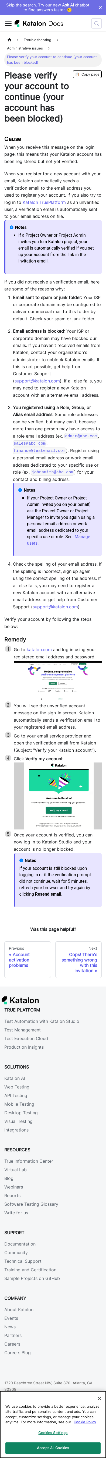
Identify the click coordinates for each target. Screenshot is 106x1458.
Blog (8, 1178)
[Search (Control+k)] (96, 23)
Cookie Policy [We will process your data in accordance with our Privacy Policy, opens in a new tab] (85, 1422)
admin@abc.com (81, 436)
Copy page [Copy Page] (87, 74)
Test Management (22, 1030)
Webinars (13, 1187)
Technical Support (23, 1261)
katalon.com (40, 649)
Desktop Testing (21, 1112)
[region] (53, 1424)
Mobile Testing (19, 1104)
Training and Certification (30, 1269)
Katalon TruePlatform (44, 202)
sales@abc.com (30, 443)
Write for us (16, 1212)
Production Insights (24, 1047)
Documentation (20, 1244)
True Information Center (28, 1161)
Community (16, 1252)
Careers (12, 1344)
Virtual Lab (15, 1169)
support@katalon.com (37, 381)
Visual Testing (18, 1121)
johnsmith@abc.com (53, 472)
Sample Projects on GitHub (32, 1278)
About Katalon (18, 1309)
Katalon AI (14, 1078)
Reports (12, 1195)
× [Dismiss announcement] (100, 7)
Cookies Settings (52, 1433)
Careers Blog (17, 1352)
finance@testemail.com (39, 450)
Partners (13, 1335)
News (10, 1326)
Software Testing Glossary (31, 1204)
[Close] (99, 1398)
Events (11, 1318)
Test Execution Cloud (26, 1038)
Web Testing (16, 1087)
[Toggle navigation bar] (8, 23)
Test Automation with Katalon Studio (41, 1021)
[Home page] (9, 40)
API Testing (15, 1095)
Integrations (16, 1130)
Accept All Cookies (53, 1448)
